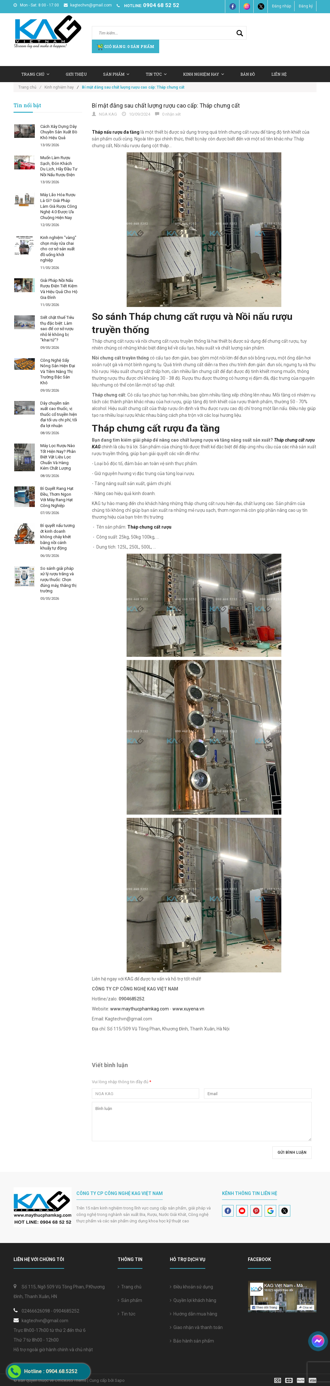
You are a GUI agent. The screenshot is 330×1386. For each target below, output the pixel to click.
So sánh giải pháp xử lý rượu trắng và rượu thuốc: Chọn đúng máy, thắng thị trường (58, 579)
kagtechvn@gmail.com (88, 5)
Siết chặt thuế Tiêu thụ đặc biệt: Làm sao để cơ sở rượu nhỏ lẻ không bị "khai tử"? (57, 328)
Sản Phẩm (116, 74)
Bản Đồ (247, 74)
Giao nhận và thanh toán (196, 1327)
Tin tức (156, 74)
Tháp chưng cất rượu (149, 527)
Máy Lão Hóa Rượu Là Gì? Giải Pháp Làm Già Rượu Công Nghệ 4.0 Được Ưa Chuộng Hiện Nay (58, 206)
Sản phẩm (130, 1300)
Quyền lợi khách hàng (193, 1300)
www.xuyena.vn (188, 1008)
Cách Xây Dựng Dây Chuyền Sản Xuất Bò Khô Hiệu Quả (58, 132)
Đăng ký (306, 6)
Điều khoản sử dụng (191, 1286)
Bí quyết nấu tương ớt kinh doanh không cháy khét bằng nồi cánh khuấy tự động (57, 536)
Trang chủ (35, 74)
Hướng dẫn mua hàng (193, 1313)
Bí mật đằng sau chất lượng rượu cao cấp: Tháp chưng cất (166, 105)
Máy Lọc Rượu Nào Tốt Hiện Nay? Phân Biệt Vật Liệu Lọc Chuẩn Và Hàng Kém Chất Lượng (58, 457)
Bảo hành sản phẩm (192, 1340)
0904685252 (66, 1311)
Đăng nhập (281, 6)
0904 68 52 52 (161, 5)
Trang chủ (129, 1286)
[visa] (295, 1380)
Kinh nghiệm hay (203, 74)
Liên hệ (279, 74)
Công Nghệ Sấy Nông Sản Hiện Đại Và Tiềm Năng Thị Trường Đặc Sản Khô (57, 371)
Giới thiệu (76, 74)
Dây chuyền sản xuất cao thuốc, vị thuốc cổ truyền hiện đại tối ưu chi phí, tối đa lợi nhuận (58, 414)
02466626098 (36, 1311)
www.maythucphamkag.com (139, 1008)
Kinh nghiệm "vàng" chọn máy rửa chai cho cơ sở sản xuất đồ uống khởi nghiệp (58, 249)
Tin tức (126, 1313)
